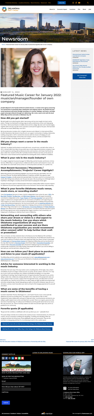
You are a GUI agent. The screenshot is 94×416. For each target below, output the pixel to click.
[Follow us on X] (3, 358)
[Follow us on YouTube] (16, 358)
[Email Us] (22, 358)
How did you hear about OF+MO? (13, 387)
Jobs (90, 9)
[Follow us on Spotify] (19, 358)
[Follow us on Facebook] (6, 358)
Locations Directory (24, 3)
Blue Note (3, 196)
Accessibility (25, 413)
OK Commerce (6, 413)
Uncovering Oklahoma (36, 207)
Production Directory (11, 3)
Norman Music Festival (18, 241)
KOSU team (6, 241)
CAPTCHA (5, 392)
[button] (88, 3)
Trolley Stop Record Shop (8, 205)
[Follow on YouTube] (79, 3)
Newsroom (44, 3)
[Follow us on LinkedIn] (12, 358)
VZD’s (49, 194)
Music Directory (35, 3)
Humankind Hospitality (43, 243)
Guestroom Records (45, 203)
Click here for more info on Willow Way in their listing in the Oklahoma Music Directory (26, 329)
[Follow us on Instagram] (9, 358)
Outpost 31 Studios (6, 177)
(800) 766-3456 (71, 398)
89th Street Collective (29, 196)
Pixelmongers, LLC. (87, 413)
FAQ (49, 3)
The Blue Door (16, 196)
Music (84, 9)
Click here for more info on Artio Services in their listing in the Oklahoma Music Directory (27, 324)
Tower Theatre (24, 198)
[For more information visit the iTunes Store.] (65, 388)
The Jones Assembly (36, 198)
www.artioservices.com (7, 259)
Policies (19, 413)
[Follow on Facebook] (76, 3)
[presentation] (13, 396)
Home (3, 44)
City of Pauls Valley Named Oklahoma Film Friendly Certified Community (82, 67)
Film (79, 9)
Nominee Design (20, 243)
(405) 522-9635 (68, 397)
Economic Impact (62, 9)
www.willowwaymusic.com (41, 257)
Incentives (72, 9)
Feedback (13, 413)
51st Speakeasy (8, 194)
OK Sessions (26, 207)
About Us (52, 9)
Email (4, 381)
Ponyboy (9, 196)
